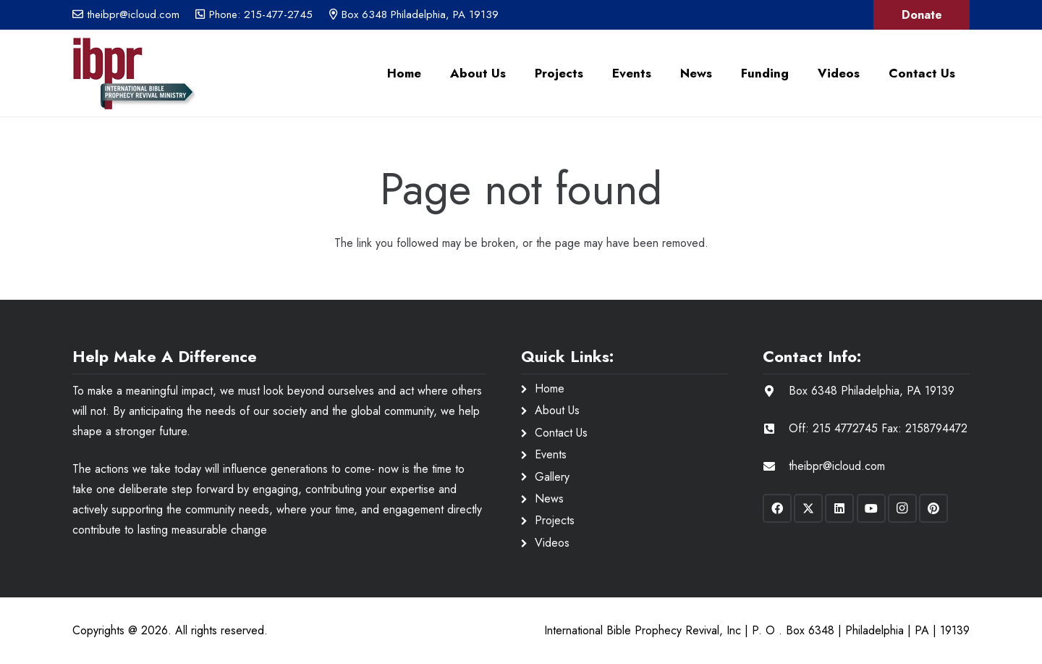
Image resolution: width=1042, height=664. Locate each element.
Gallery (552, 476)
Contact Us (561, 432)
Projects (555, 520)
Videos (552, 542)
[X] (808, 508)
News (549, 498)
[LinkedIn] (839, 508)
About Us (557, 410)
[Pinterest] (933, 508)
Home (549, 388)
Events (551, 454)
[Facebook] (777, 508)
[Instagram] (902, 508)
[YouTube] (871, 508)
